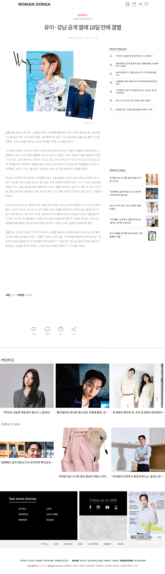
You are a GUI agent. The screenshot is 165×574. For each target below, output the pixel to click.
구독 (150, 537)
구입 (159, 537)
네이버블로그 (116, 507)
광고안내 (31, 560)
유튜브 (107, 507)
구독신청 (23, 560)
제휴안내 (107, 560)
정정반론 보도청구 (61, 560)
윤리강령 (39, 560)
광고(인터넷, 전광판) (95, 560)
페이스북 (90, 507)
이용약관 (115, 560)
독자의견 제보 (48, 560)
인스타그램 (98, 507)
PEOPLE (82, 15)
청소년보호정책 (140, 560)
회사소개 (83, 560)
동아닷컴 (75, 561)
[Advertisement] (47, 270)
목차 (142, 537)
